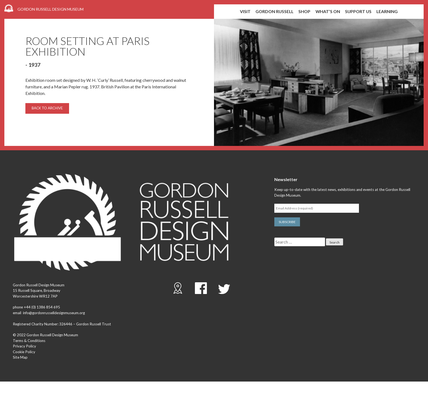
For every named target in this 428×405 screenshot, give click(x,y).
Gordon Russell (274, 11)
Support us (358, 11)
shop (304, 11)
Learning (387, 11)
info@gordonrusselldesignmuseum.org (54, 313)
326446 (65, 324)
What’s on (328, 11)
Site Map (20, 357)
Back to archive (47, 108)
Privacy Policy (24, 346)
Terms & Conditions (29, 340)
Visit (245, 11)
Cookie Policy (24, 352)
